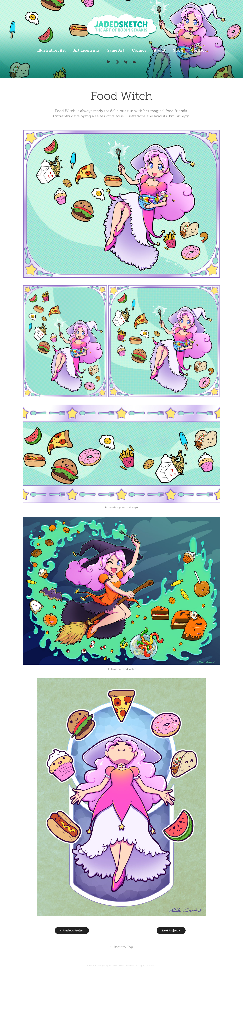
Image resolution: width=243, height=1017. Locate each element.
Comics (139, 50)
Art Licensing (86, 50)
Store (178, 50)
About (159, 50)
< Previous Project (72, 930)
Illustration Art (51, 50)
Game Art (115, 50)
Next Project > (171, 930)
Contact (198, 50)
